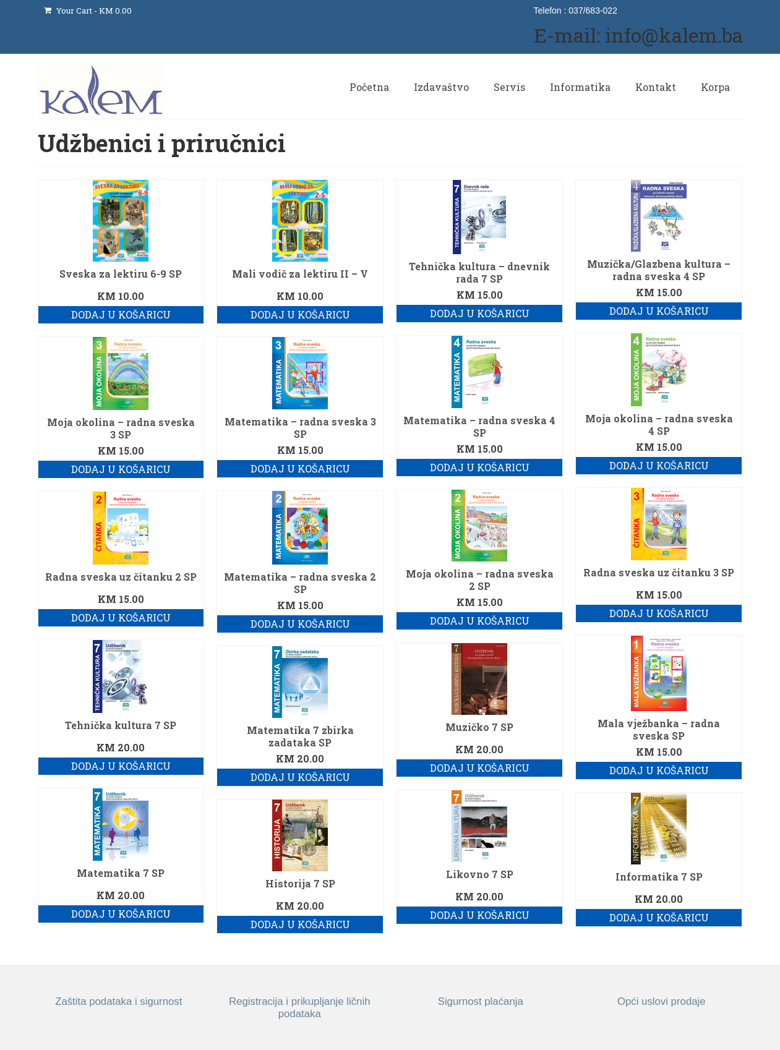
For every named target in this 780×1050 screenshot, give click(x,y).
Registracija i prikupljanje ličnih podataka (300, 1008)
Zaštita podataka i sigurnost (118, 1001)
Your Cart (88, 10)
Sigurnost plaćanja (480, 1001)
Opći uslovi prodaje (661, 1001)
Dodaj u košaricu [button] (121, 314)
